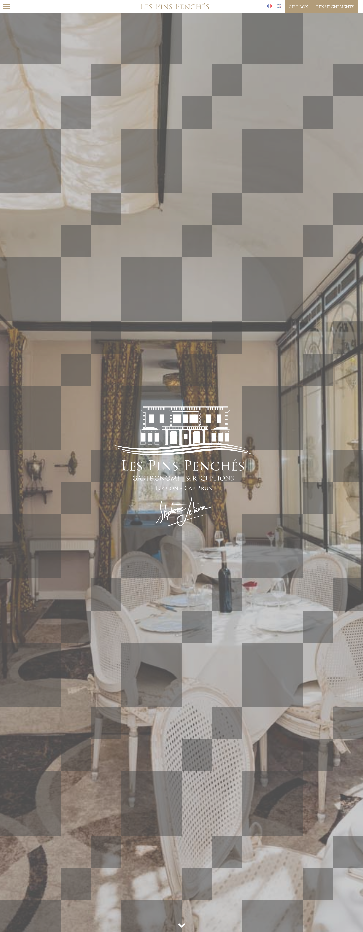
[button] (335, 6)
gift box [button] (298, 6)
